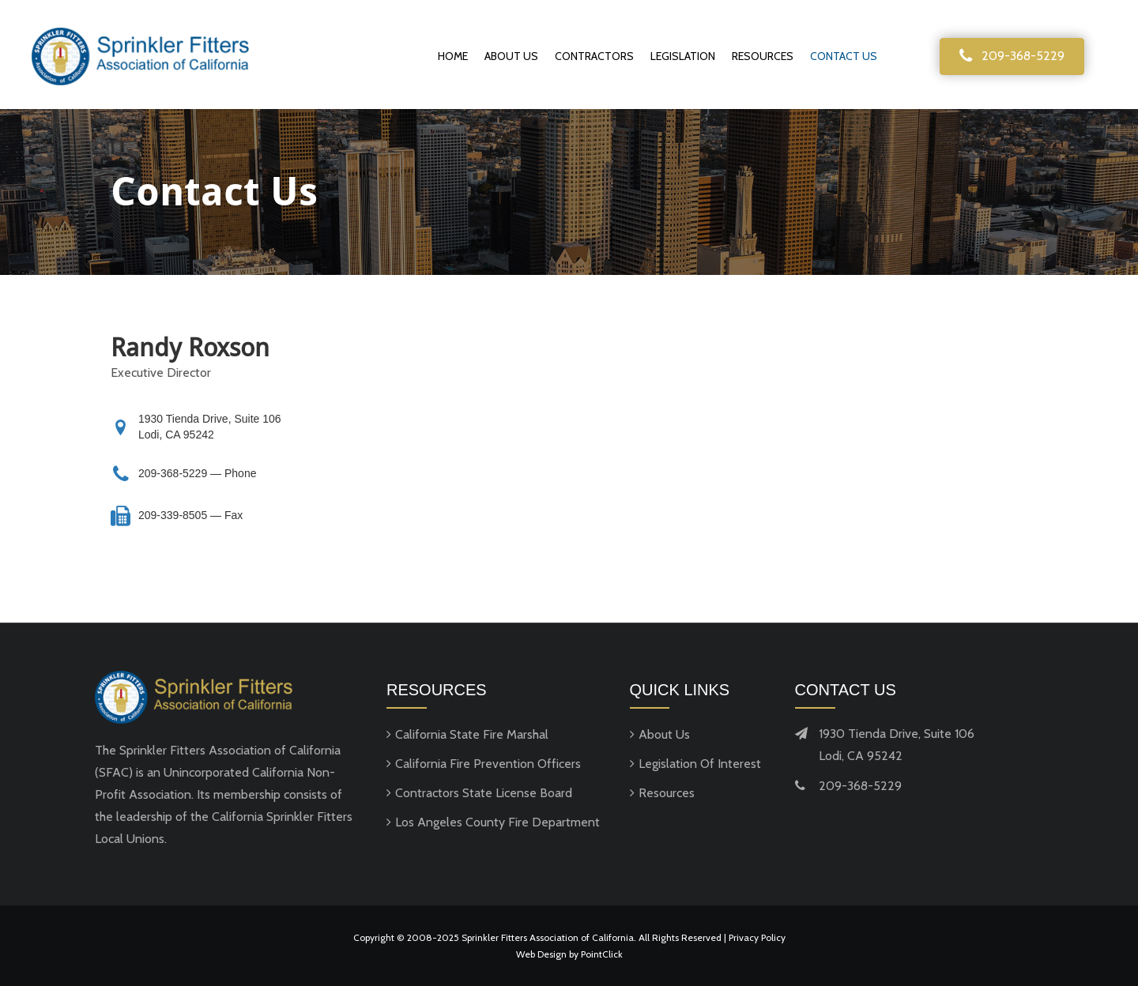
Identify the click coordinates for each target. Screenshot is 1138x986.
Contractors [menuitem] (594, 56)
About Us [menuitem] (511, 56)
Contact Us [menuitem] (843, 56)
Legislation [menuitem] (682, 56)
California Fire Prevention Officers (488, 763)
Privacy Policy (757, 937)
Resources (667, 792)
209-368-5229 (174, 473)
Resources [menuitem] (762, 56)
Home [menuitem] (453, 56)
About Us (664, 734)
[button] (1012, 56)
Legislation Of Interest (700, 763)
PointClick (602, 954)
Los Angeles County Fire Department (497, 822)
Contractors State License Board (483, 792)
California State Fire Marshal (471, 734)
